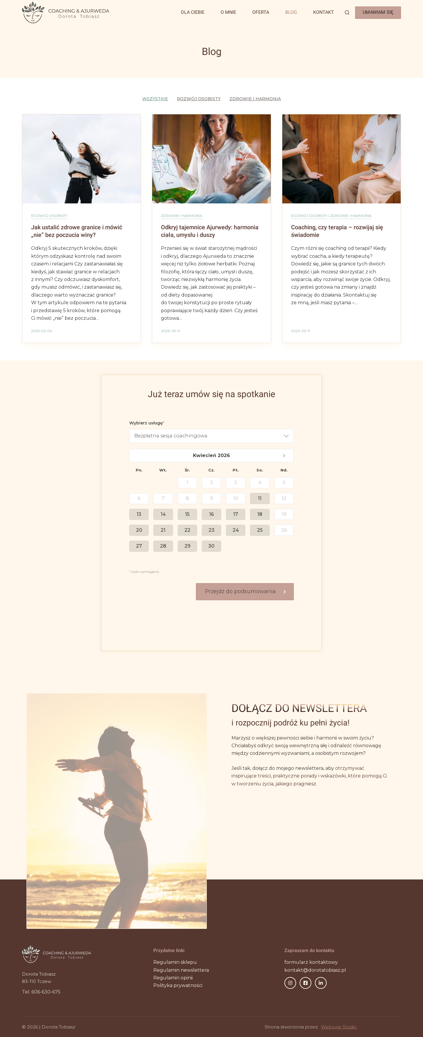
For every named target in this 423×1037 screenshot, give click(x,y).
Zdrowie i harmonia (255, 98)
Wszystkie (155, 98)
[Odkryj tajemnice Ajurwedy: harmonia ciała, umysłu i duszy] (211, 158)
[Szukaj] (347, 12)
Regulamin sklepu (175, 962)
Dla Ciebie (192, 12)
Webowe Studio (339, 1027)
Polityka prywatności (177, 985)
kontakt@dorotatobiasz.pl (315, 970)
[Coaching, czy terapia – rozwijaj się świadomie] (341, 158)
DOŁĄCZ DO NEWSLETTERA (299, 708)
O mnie (228, 12)
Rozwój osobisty (199, 98)
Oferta (260, 12)
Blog (291, 12)
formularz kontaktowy (311, 962)
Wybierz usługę (146, 423)
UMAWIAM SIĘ (378, 12)
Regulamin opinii (173, 978)
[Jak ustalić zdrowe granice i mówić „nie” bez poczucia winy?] (81, 158)
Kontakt (323, 12)
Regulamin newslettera (181, 970)
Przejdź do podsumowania (240, 591)
